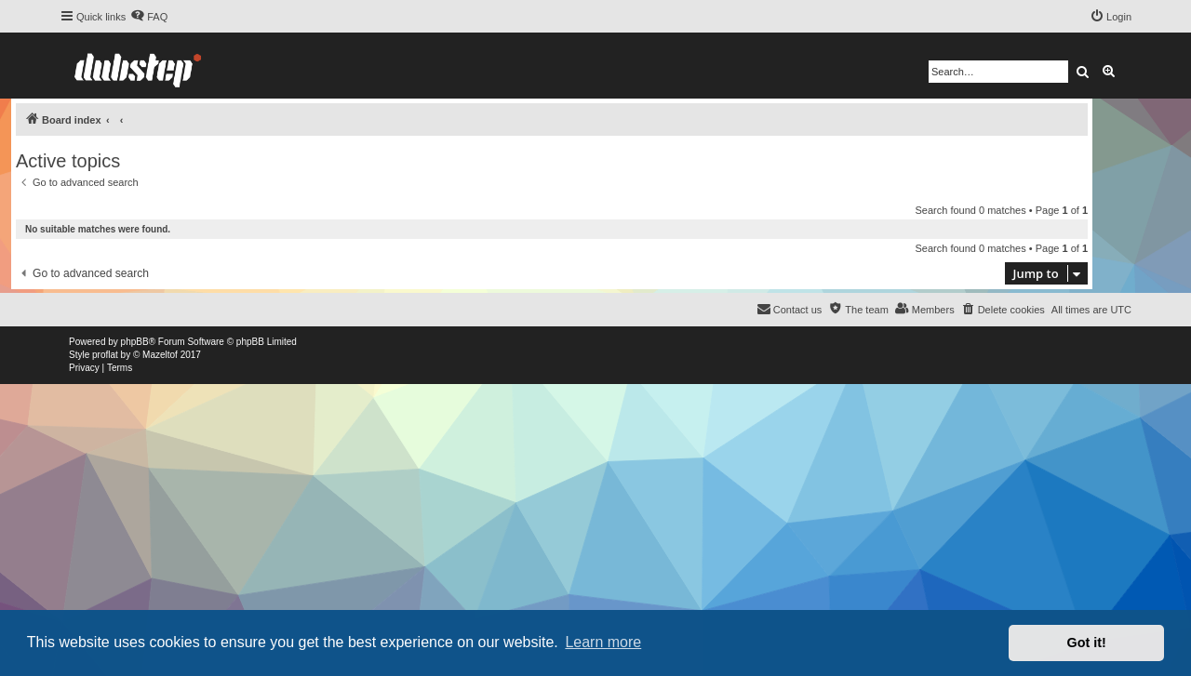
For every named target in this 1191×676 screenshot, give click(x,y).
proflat (105, 355)
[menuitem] (148, 17)
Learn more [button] (603, 642)
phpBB (135, 342)
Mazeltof (160, 355)
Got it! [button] (1086, 642)
